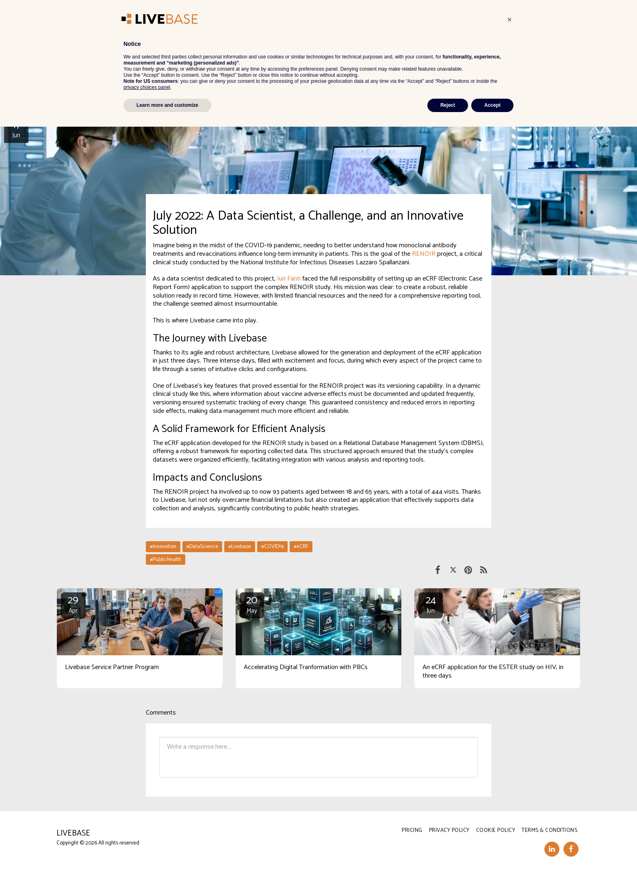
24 (430, 604)
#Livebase (239, 546)
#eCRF (301, 546)
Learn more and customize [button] (167, 857)
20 (252, 604)
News (83, 39)
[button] (388, 16)
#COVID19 (272, 546)
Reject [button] (447, 857)
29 (73, 604)
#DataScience (202, 546)
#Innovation (163, 546)
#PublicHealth (165, 559)
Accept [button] (492, 857)
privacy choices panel (147, 839)
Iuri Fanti (289, 278)
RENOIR (424, 253)
